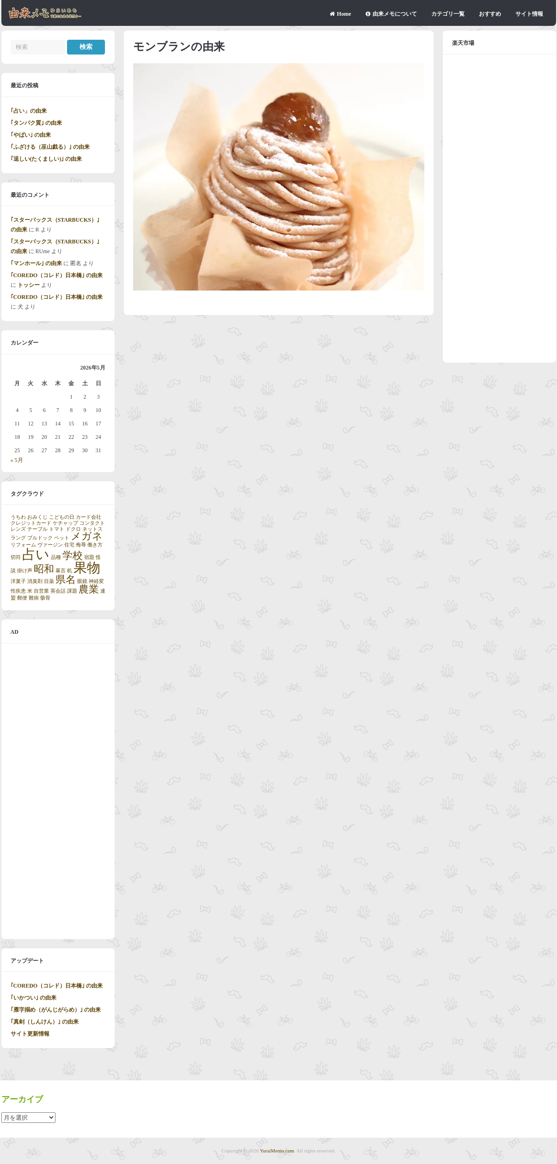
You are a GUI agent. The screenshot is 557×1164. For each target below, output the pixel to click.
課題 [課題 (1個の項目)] (72, 591)
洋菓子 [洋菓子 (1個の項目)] (18, 581)
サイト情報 (529, 14)
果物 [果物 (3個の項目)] (86, 567)
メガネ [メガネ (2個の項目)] (87, 536)
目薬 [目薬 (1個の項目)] (49, 581)
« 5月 (17, 460)
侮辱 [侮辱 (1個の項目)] (81, 544)
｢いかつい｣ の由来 (33, 997)
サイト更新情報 (30, 1034)
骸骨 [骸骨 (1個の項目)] (45, 597)
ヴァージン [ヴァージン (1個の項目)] (50, 544)
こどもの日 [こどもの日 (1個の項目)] (61, 517)
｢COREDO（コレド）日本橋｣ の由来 (57, 275)
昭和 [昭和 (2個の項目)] (44, 569)
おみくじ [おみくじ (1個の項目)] (37, 517)
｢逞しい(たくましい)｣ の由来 (46, 159)
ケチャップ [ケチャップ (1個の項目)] (65, 523)
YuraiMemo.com (277, 1150)
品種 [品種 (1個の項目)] (56, 557)
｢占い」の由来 (29, 111)
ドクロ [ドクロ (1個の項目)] (73, 529)
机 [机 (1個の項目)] (69, 570)
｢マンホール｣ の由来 (36, 263)
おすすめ (490, 14)
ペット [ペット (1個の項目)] (61, 537)
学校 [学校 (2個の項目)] (72, 555)
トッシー (29, 285)
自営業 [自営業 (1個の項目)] (41, 591)
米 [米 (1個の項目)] (29, 591)
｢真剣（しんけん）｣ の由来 (45, 1021)
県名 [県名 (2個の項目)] (65, 579)
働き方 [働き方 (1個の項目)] (95, 544)
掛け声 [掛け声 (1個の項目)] (24, 570)
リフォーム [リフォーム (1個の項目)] (23, 544)
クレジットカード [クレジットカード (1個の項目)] (31, 523)
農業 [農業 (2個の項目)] (89, 589)
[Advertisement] (58, 791)
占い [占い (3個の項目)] (35, 554)
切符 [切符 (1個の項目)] (16, 557)
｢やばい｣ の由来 (31, 135)
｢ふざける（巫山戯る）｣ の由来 (50, 147)
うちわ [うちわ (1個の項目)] (18, 517)
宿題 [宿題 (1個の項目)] (89, 557)
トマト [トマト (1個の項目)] (56, 529)
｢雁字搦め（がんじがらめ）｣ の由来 (56, 1009)
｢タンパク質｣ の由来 (36, 123)
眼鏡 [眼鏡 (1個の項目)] (82, 581)
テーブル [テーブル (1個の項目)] (37, 529)
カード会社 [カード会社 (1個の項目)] (88, 517)
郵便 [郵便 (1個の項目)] (22, 597)
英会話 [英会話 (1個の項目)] (58, 591)
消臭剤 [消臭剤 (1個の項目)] (35, 581)
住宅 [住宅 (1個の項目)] (69, 544)
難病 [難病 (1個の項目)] (34, 597)
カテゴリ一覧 (448, 14)
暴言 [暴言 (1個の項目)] (60, 570)
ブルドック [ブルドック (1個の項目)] (40, 537)
